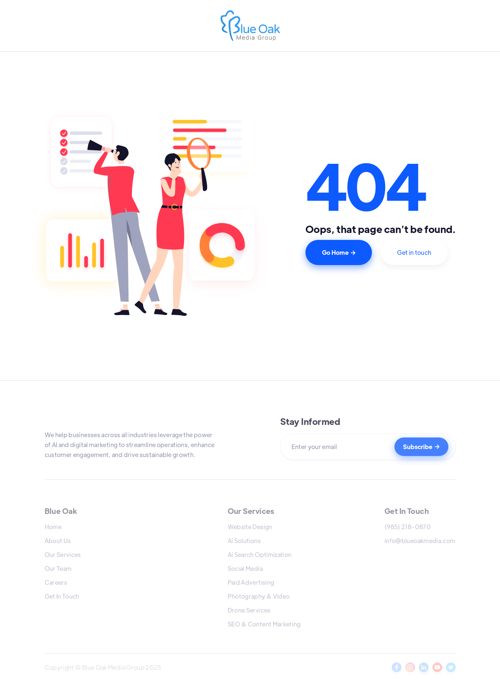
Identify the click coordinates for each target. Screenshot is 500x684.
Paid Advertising (251, 582)
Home (53, 526)
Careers (56, 582)
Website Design (250, 526)
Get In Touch (62, 596)
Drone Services (249, 610)
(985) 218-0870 (408, 526)
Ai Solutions (244, 540)
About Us (58, 540)
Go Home (339, 252)
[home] (250, 26)
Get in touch (414, 252)
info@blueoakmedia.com (420, 540)
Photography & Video (259, 596)
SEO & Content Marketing (264, 624)
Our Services (63, 554)
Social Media (245, 568)
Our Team (58, 568)
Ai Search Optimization (260, 554)
